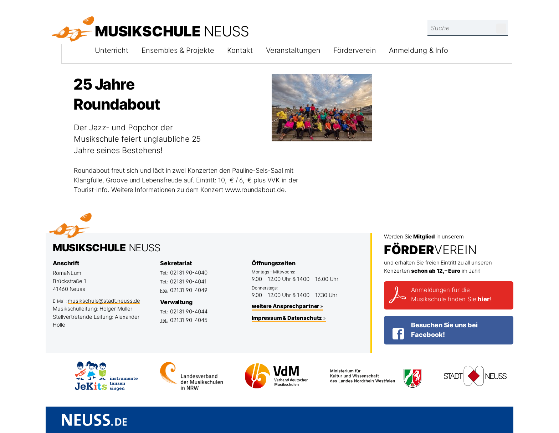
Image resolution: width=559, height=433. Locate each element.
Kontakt (239, 50)
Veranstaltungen (293, 50)
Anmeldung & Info (418, 50)
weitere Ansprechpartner (285, 306)
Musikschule (172, 31)
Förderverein (354, 50)
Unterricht (111, 50)
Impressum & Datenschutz (287, 317)
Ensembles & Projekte (178, 50)
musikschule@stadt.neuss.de (104, 300)
